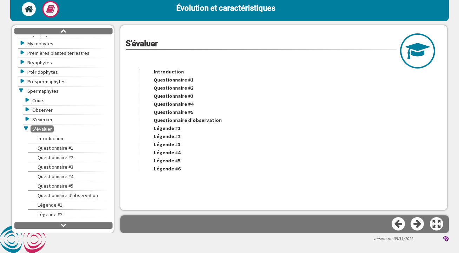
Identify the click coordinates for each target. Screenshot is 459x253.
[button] (437, 224)
